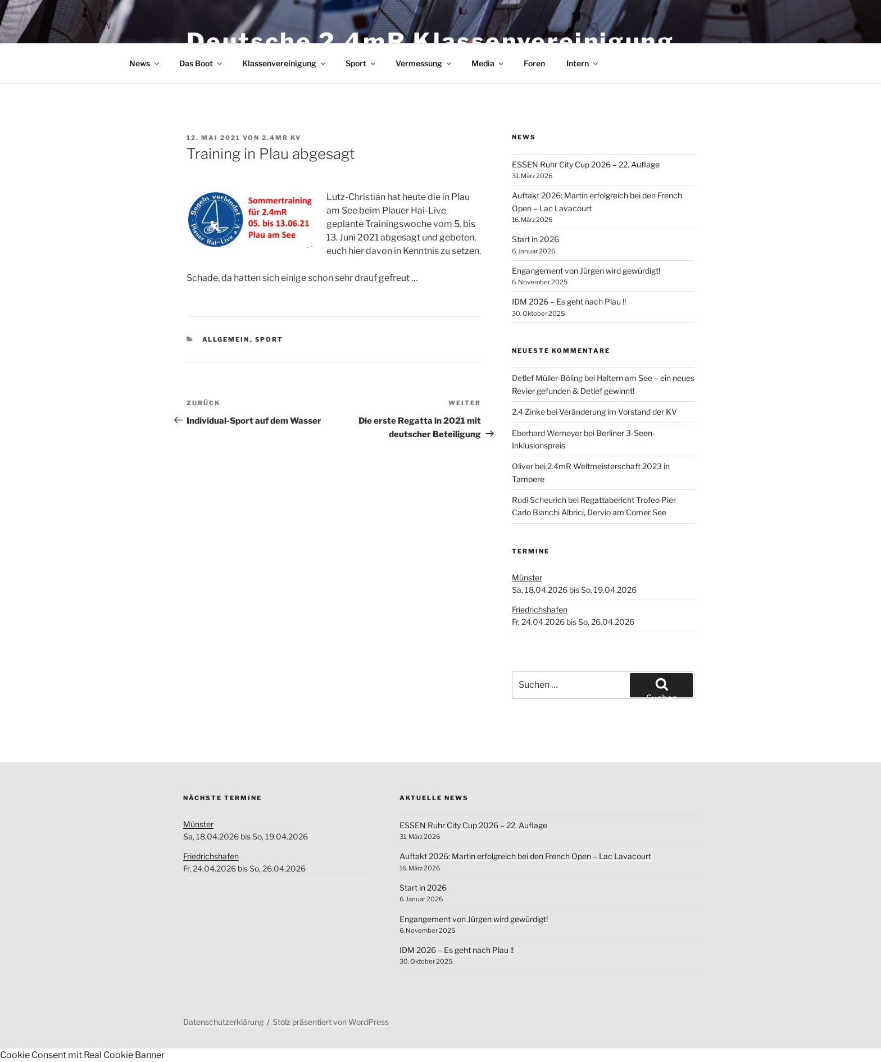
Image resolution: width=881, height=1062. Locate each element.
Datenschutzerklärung (223, 1022)
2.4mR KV (281, 138)
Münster (527, 577)
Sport (361, 63)
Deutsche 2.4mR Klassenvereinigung (430, 41)
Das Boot (201, 63)
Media (488, 63)
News (145, 63)
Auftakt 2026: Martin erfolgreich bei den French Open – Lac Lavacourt (525, 856)
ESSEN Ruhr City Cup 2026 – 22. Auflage (586, 164)
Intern (583, 63)
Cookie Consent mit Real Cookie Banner (82, 1055)
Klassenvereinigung (284, 63)
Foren (534, 63)
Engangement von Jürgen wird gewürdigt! (586, 270)
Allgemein (226, 339)
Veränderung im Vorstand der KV (618, 411)
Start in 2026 (535, 239)
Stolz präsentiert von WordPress (331, 1022)
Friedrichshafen (539, 609)
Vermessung (424, 63)
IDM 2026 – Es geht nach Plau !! (569, 301)
